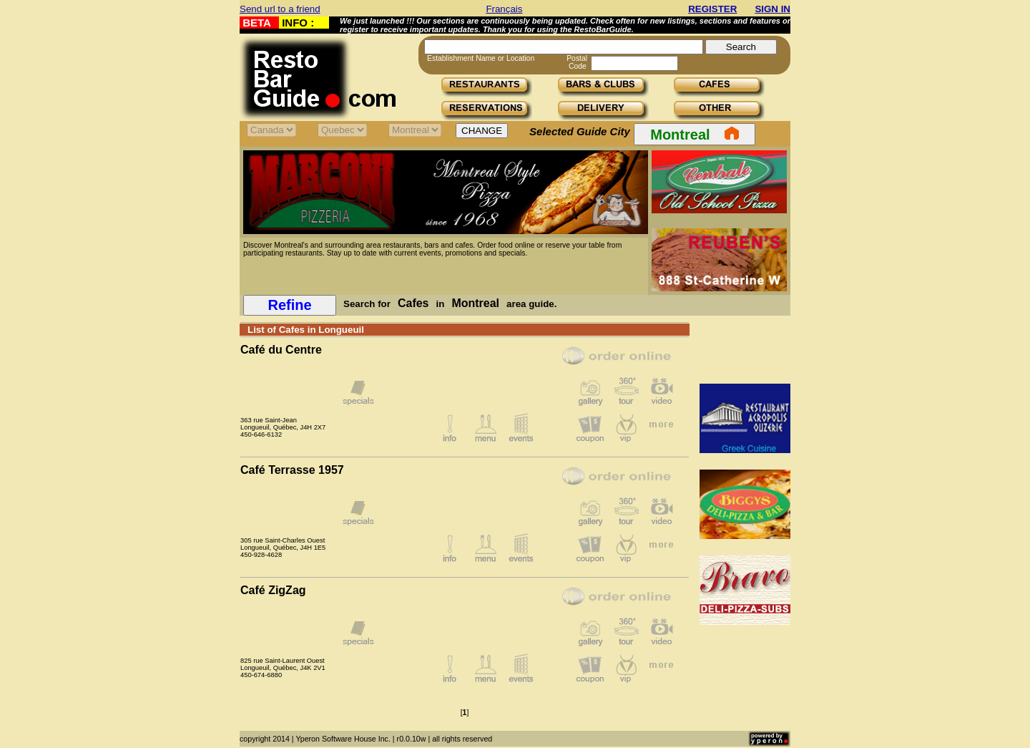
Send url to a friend (280, 9)
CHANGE (481, 130)
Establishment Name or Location (480, 58)
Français (504, 9)
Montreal (694, 133)
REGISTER (712, 9)
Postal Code (576, 62)
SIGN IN (772, 9)
